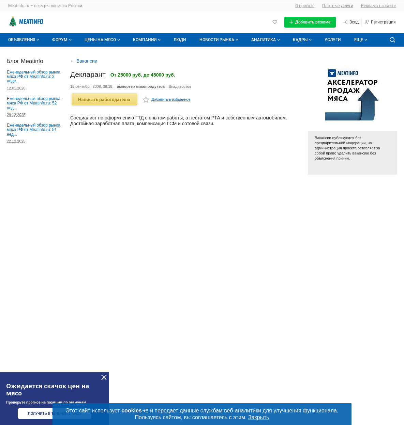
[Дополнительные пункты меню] (360, 40)
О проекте (304, 5)
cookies (135, 410)
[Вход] (351, 22)
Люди (180, 39)
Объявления (24, 40)
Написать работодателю (104, 99)
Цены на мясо (103, 40)
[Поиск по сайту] (392, 40)
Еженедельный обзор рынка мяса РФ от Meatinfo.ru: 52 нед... (33, 103)
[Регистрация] (380, 22)
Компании (147, 40)
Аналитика (266, 40)
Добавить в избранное (166, 100)
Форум (62, 40)
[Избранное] (275, 22)
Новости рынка (219, 40)
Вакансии (87, 61)
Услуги (333, 39)
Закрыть (258, 417)
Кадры (303, 40)
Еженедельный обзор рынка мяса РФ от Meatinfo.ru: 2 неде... (33, 77)
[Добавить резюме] (310, 22)
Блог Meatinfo (24, 61)
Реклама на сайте (378, 5)
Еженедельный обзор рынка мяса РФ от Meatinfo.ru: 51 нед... (33, 130)
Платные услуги (337, 5)
